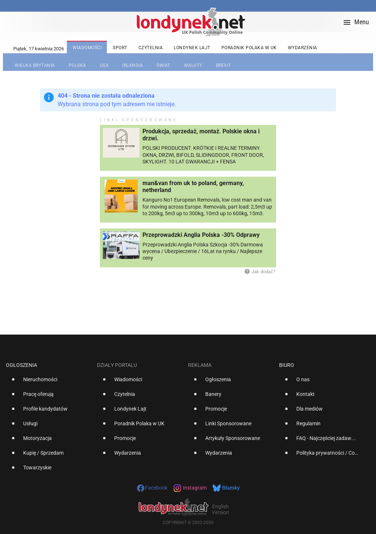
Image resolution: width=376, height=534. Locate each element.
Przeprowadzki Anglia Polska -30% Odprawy (201, 234)
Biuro (286, 365)
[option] (48, 382)
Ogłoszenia (21, 365)
